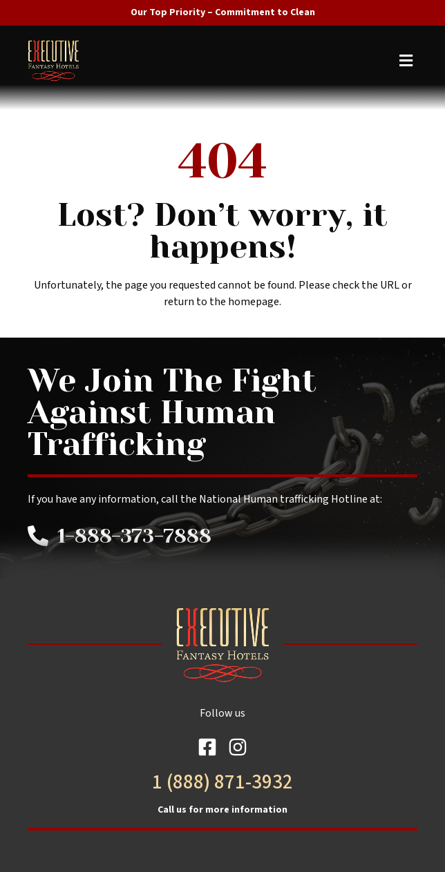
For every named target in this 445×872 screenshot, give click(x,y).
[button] (224, 60)
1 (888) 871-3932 (222, 782)
